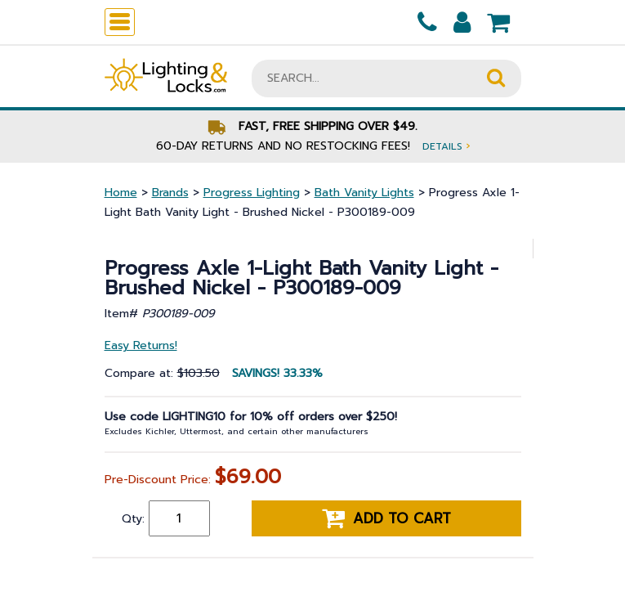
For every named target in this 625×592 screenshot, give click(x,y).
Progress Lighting (251, 192)
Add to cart (386, 518)
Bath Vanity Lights (364, 192)
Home (121, 192)
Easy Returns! (141, 345)
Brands (170, 192)
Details (446, 146)
